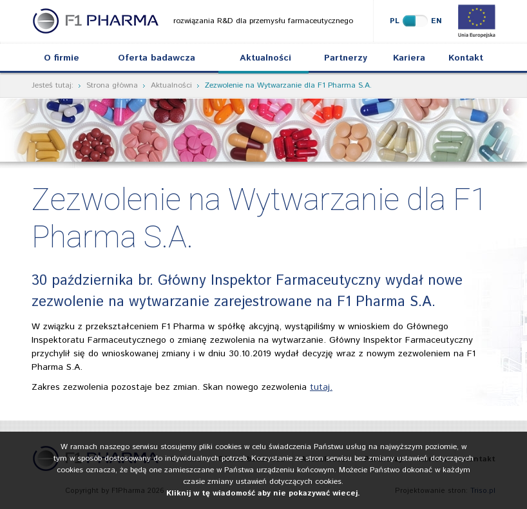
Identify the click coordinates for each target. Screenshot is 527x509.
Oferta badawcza (156, 58)
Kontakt (465, 58)
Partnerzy (345, 58)
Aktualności (265, 58)
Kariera (409, 58)
